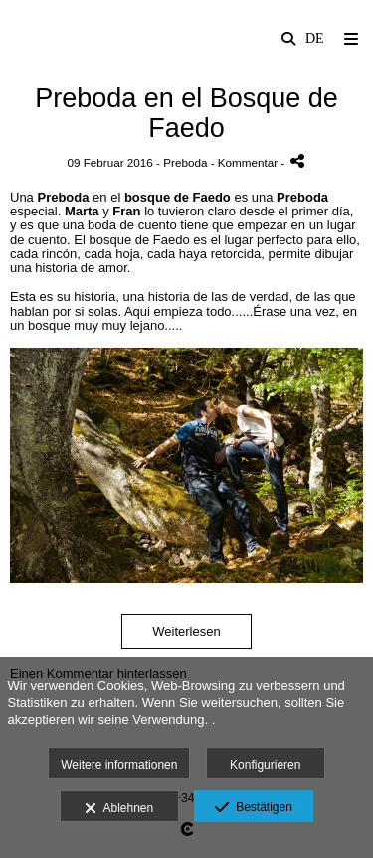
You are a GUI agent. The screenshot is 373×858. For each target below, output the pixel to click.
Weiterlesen (186, 631)
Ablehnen (119, 809)
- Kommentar (246, 162)
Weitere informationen (119, 765)
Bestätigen (253, 808)
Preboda (185, 162)
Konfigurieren (265, 765)
